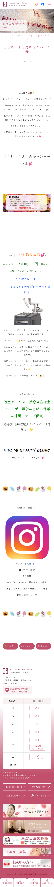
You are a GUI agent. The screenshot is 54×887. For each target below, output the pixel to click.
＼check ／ (32, 563)
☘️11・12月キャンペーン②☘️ (11, 646)
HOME (6, 37)
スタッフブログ (27, 646)
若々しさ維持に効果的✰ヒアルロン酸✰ (44, 646)
